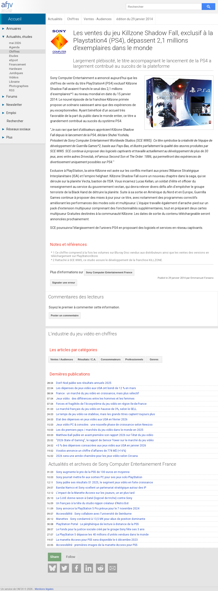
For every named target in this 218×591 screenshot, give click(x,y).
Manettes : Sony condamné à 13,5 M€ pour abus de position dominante (96, 519)
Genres (154, 359)
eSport (13, 60)
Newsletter (12, 105)
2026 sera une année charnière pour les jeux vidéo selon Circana (92, 456)
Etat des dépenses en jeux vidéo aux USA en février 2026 (87, 419)
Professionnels (134, 359)
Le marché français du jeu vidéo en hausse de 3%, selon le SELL (92, 409)
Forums (9, 96)
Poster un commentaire (64, 315)
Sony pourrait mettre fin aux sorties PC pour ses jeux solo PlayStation (94, 477)
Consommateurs (111, 359)
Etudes (13, 56)
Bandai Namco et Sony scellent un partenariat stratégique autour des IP (96, 487)
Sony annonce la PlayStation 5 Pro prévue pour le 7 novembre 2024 (93, 508)
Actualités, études (17, 37)
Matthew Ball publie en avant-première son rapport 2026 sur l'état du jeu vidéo (100, 435)
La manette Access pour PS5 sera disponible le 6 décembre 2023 (92, 539)
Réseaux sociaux (16, 129)
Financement (17, 64)
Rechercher (15, 121)
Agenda (14, 47)
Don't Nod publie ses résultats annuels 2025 (79, 383)
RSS (12, 90)
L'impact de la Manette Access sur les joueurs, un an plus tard (91, 492)
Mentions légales (44, 589)
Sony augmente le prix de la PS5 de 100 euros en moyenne (88, 472)
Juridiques (16, 73)
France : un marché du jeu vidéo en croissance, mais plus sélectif (93, 393)
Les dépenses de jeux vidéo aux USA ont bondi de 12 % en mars (91, 388)
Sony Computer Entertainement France (109, 272)
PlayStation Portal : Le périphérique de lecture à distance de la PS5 (93, 524)
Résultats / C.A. (87, 359)
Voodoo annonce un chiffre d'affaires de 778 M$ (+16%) (86, 450)
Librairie (14, 81)
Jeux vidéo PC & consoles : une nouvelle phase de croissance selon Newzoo (99, 424)
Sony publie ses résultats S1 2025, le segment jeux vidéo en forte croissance (100, 482)
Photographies (18, 86)
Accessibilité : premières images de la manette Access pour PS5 (92, 545)
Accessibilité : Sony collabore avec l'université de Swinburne (89, 513)
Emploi (9, 113)
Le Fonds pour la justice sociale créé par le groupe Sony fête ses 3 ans (96, 529)
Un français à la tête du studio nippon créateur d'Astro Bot (88, 503)
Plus (7, 137)
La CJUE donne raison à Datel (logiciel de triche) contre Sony (89, 498)
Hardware (15, 68)
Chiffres (14, 51)
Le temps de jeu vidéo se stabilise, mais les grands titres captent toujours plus (101, 414)
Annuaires (11, 28)
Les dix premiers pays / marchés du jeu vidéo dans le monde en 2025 (95, 429)
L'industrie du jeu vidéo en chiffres (82, 334)
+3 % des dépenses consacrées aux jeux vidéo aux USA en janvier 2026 (96, 445)
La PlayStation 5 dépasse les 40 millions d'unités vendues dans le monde (98, 534)
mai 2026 (15, 43)
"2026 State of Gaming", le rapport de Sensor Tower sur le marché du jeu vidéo (100, 440)
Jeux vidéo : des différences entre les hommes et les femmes (91, 398)
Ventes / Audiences (61, 359)
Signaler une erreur (63, 282)
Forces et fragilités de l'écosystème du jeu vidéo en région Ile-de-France (97, 403)
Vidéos (13, 77)
